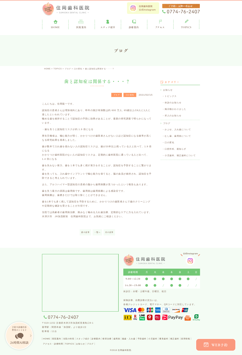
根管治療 (121, 338)
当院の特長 (74, 338)
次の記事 (109, 232)
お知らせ (168, 90)
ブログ (167, 122)
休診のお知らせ (174, 102)
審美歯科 (191, 338)
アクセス (160, 27)
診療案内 (134, 27)
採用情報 (62, 343)
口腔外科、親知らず (176, 147)
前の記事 (85, 232)
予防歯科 (164, 338)
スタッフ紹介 (92, 338)
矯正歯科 (49, 343)
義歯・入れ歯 (148, 338)
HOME (48, 338)
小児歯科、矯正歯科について (181, 153)
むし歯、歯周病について (179, 134)
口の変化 (170, 141)
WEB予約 (219, 345)
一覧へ (97, 232)
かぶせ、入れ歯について (179, 128)
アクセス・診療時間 (81, 343)
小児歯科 (177, 338)
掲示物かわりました (176, 108)
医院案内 (81, 27)
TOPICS (186, 27)
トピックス (171, 96)
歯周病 (133, 338)
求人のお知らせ (174, 115)
